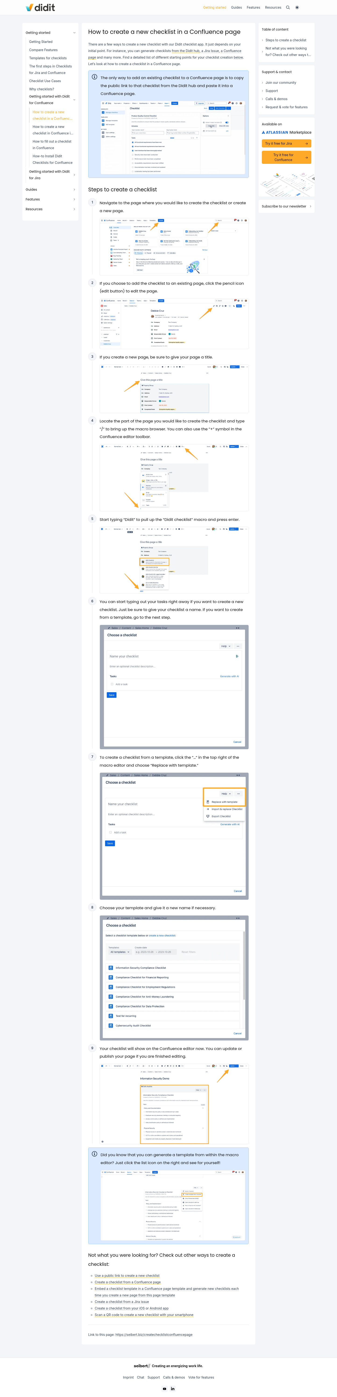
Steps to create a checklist (286, 40)
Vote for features (201, 1377)
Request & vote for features (287, 107)
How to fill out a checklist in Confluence (52, 144)
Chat (140, 1377)
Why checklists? (41, 89)
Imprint (128, 1377)
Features (253, 7)
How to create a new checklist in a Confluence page (52, 116)
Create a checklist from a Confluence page (128, 1282)
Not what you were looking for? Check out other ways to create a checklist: (288, 52)
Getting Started (41, 42)
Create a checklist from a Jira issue (122, 1302)
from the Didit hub (186, 51)
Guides (236, 7)
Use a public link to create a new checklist (127, 1276)
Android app (159, 1308)
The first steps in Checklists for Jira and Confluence (50, 69)
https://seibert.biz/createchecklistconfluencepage (154, 1335)
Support (272, 91)
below (238, 57)
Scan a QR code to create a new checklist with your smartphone (144, 1315)
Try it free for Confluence (283, 157)
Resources (273, 7)
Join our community (281, 82)
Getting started (214, 7)
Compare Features (43, 50)
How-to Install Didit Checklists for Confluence (53, 159)
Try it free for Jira (278, 143)
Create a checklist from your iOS (120, 1308)
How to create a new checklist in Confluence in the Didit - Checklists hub (52, 131)
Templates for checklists (48, 58)
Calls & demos (277, 99)
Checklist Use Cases (45, 81)
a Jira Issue (210, 51)
